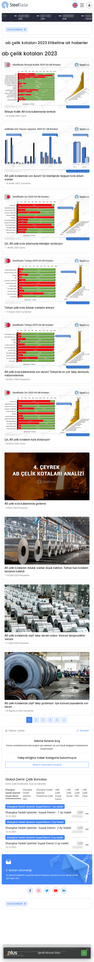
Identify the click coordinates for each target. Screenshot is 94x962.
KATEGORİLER (16, 29)
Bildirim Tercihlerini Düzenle (47, 764)
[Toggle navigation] (89, 5)
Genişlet (83, 730)
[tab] (13, 793)
